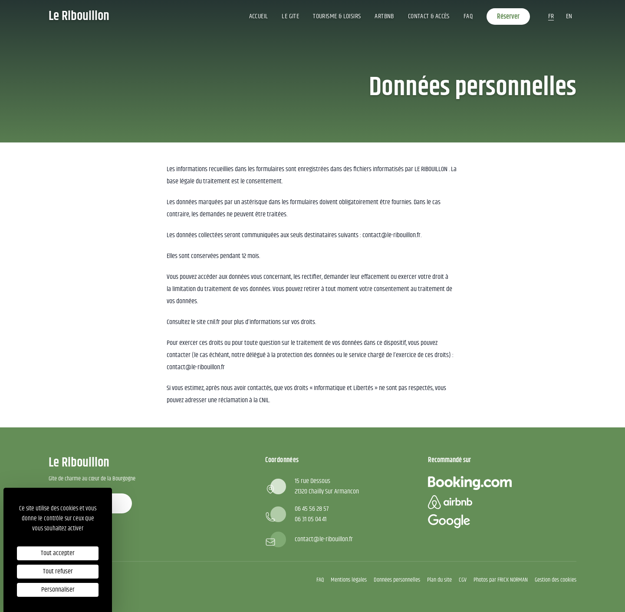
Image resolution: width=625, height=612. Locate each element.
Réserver (508, 16)
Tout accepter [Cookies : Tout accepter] (58, 553)
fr (551, 16)
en (569, 16)
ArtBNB (384, 16)
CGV (463, 580)
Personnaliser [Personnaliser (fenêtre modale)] (58, 589)
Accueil (258, 16)
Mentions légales (349, 580)
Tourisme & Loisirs (337, 16)
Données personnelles (397, 580)
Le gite (290, 16)
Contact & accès (429, 16)
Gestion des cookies (555, 580)
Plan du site (439, 580)
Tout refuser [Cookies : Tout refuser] (58, 571)
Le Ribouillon (79, 16)
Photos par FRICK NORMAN (501, 580)
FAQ (468, 16)
